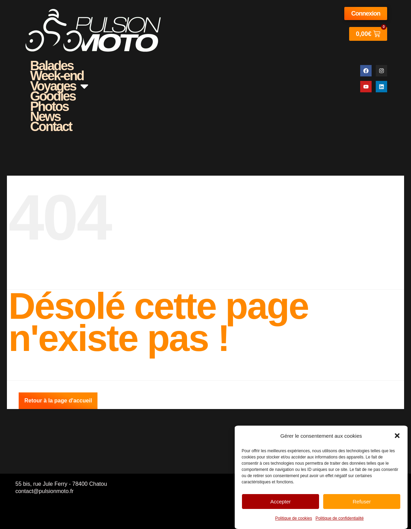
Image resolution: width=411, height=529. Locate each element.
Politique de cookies (293, 518)
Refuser (362, 501)
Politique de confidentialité (340, 518)
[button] (397, 435)
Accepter (280, 501)
